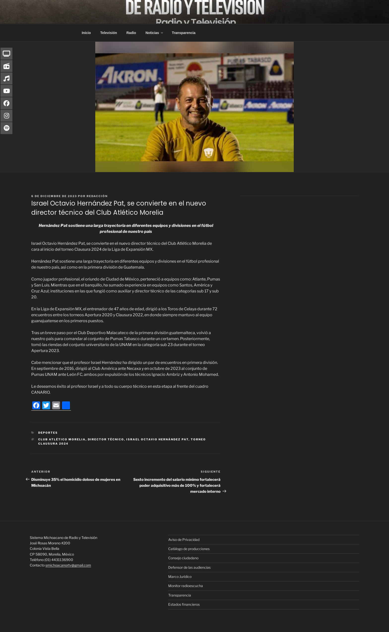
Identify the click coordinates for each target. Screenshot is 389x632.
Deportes (48, 432)
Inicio (86, 33)
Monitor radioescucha (185, 586)
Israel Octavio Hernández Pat (157, 439)
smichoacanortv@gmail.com (68, 565)
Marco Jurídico (180, 576)
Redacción (97, 196)
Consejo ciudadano (183, 558)
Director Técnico (106, 439)
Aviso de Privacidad (183, 539)
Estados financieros (184, 604)
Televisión (108, 33)
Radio (131, 33)
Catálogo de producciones (189, 549)
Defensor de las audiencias (189, 567)
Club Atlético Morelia (62, 439)
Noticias (154, 33)
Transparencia (183, 33)
